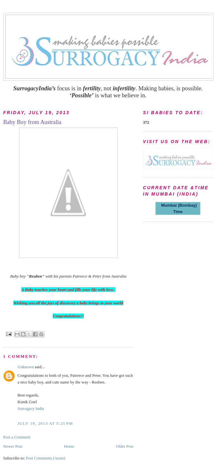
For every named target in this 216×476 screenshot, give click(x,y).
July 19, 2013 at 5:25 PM (45, 423)
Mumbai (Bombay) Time (178, 208)
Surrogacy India (30, 408)
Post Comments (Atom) (45, 458)
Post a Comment (16, 437)
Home (69, 446)
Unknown (25, 366)
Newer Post (12, 446)
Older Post (124, 446)
